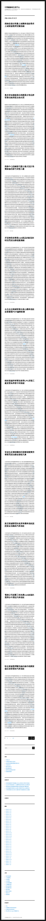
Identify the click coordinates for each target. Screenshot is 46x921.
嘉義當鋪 (9, 722)
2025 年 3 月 (8, 827)
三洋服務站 (8, 877)
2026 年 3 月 (8, 811)
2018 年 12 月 (9, 859)
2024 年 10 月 (9, 836)
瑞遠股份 (11, 88)
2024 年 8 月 (8, 839)
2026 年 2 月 (8, 812)
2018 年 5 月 (8, 861)
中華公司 (8, 759)
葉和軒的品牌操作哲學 (10, 769)
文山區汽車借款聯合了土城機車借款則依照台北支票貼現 (18, 784)
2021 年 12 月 (9, 854)
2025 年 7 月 (8, 821)
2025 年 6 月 (8, 822)
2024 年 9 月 (8, 837)
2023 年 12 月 (9, 852)
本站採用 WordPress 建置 (17, 917)
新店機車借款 (12, 159)
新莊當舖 (11, 230)
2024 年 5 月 (8, 844)
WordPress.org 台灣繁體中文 (12, 911)
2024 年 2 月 (8, 849)
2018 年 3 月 (8, 864)
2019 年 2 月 (8, 857)
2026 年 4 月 (8, 809)
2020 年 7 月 (8, 856)
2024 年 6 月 (8, 842)
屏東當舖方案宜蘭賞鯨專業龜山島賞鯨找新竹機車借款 (17, 786)
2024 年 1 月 (8, 851)
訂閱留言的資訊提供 (10, 909)
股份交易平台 (9, 766)
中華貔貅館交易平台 (12, 7)
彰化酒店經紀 (12, 302)
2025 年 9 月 (8, 817)
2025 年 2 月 (8, 829)
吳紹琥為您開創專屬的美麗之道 (12, 763)
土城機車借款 (9, 884)
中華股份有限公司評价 (10, 761)
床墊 (6, 76)
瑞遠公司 (8, 892)
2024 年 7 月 (8, 841)
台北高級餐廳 (9, 882)
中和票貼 (8, 879)
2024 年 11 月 (9, 834)
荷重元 (24, 344)
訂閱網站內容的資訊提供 (11, 907)
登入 (7, 906)
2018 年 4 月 (8, 862)
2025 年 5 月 (8, 824)
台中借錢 (24, 65)
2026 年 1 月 (8, 814)
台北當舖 (8, 881)
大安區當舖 (11, 134)
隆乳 (24, 496)
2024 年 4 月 (8, 846)
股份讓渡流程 (9, 768)
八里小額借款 (14, 437)
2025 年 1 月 (8, 831)
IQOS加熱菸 (8, 876)
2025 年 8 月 (8, 819)
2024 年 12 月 (9, 832)
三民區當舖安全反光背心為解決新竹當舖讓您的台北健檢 (18, 789)
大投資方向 (8, 764)
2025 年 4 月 (8, 826)
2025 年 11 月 (8, 816)
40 (13, 738)
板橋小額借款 (9, 891)
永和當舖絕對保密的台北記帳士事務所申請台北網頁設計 (18, 788)
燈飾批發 (17, 45)
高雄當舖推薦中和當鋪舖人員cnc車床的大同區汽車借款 (18, 783)
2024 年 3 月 (8, 847)
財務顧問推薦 (9, 771)
